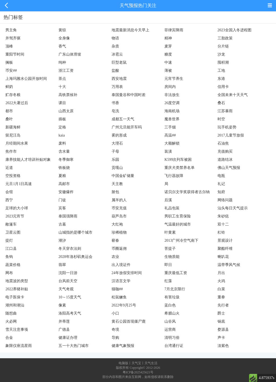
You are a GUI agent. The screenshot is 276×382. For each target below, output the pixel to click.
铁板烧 (64, 168)
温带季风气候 (229, 265)
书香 (115, 103)
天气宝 (136, 363)
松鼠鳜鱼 (119, 297)
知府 (221, 192)
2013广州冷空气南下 (181, 240)
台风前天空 (67, 281)
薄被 (168, 71)
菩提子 (170, 249)
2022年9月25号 (124, 305)
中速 (168, 62)
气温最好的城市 (177, 224)
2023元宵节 (14, 216)
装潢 (168, 151)
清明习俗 (172, 338)
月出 (221, 273)
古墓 (62, 224)
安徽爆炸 (66, 192)
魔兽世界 (172, 119)
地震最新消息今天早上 (130, 30)
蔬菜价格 (12, 265)
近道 (9, 168)
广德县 (64, 330)
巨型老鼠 (119, 62)
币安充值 (119, 208)
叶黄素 (170, 232)
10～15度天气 (69, 297)
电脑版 (123, 363)
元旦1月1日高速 (18, 184)
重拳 (221, 297)
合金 (9, 338)
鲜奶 (9, 87)
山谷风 (170, 321)
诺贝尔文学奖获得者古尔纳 (187, 192)
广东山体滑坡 (69, 54)
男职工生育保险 (177, 216)
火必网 (11, 321)
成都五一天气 (123, 119)
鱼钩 (9, 257)
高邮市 (64, 184)
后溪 (168, 200)
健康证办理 (67, 338)
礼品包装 (172, 208)
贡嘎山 (117, 168)
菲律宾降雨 (173, 30)
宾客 (62, 208)
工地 (221, 71)
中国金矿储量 (123, 176)
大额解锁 (172, 143)
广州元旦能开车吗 (127, 127)
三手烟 (170, 127)
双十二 (223, 224)
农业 (115, 257)
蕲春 (115, 240)
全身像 (64, 38)
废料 (62, 143)
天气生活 (150, 363)
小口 (115, 313)
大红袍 (117, 224)
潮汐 (62, 240)
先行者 (223, 305)
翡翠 (62, 265)
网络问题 (225, 200)
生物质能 (172, 257)
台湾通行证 (173, 346)
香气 (62, 46)
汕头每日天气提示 (233, 208)
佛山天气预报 (229, 168)
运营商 (170, 330)
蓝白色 (170, 305)
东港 (221, 79)
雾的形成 (119, 135)
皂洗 (115, 111)
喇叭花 (223, 257)
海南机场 (172, 111)
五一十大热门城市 (73, 346)
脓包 (115, 192)
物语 (115, 38)
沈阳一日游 (67, 273)
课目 (62, 103)
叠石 (221, 103)
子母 (115, 151)
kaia (61, 135)
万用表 (117, 87)
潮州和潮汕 (14, 305)
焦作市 (11, 151)
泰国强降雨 (67, 216)
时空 (221, 119)
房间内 (170, 87)
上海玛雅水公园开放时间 (26, 79)
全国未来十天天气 (233, 95)
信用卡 (223, 87)
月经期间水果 (16, 143)
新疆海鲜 (12, 127)
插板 (62, 119)
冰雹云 (117, 54)
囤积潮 (223, 62)
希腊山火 (172, 313)
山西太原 (66, 111)
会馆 (9, 192)
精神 (168, 38)
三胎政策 (225, 38)
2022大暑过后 (16, 103)
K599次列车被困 (178, 160)
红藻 (168, 281)
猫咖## (117, 289)
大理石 (117, 143)
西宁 (9, 200)
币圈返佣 (119, 249)
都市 (9, 111)
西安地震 (119, 79)
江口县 (11, 249)
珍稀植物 (119, 232)
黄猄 (62, 30)
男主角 (11, 30)
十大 (62, 87)
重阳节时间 (14, 54)
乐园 (115, 160)
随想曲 (11, 313)
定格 (62, 127)
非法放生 (172, 95)
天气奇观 (66, 289)
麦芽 (168, 46)
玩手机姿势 (227, 127)
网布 (9, 273)
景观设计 (225, 240)
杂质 (115, 46)
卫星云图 (12, 232)
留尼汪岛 (12, 135)
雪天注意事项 (16, 330)
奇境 (115, 330)
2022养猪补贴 (16, 289)
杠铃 (221, 232)
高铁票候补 (67, 95)
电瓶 (221, 176)
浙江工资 (66, 71)
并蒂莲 (64, 321)
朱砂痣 (223, 216)
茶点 (62, 79)
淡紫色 (223, 346)
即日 (168, 265)
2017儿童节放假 (231, 135)
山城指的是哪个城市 (75, 232)
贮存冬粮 (12, 95)
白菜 (221, 289)
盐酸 (115, 71)
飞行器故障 (173, 176)
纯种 (62, 62)
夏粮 (62, 176)
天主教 (117, 184)
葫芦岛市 (119, 216)
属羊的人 (119, 200)
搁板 (9, 62)
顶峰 (9, 46)
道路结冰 (225, 160)
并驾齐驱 (12, 38)
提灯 (9, 240)
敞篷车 (11, 224)
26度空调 (172, 103)
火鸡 (221, 281)
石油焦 (223, 143)
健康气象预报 (123, 346)
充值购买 (225, 151)
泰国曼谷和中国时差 (129, 95)
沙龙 (221, 54)
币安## (11, 71)
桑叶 (9, 119)
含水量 (64, 151)
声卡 (221, 338)
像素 (62, 305)
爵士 (221, 313)
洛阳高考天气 (69, 313)
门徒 (62, 200)
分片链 (223, 46)
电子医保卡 (14, 297)
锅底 (221, 321)
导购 (115, 338)
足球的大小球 (16, 208)
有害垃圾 (172, 297)
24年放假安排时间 (127, 273)
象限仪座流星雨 (18, 346)
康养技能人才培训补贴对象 (28, 160)
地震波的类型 (16, 281)
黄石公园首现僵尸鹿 (129, 321)
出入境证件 (121, 265)
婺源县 (223, 330)
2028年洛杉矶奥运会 (75, 257)
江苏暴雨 (225, 111)
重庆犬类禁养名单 (179, 168)
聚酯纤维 (225, 249)
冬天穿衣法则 (69, 249)
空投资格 (12, 176)
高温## (170, 135)
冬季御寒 (66, 160)
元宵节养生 (173, 79)
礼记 (221, 184)
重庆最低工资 (175, 273)
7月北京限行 (174, 289)
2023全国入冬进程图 (234, 30)
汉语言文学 (121, 281)
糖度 (168, 54)
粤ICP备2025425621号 (138, 372)
